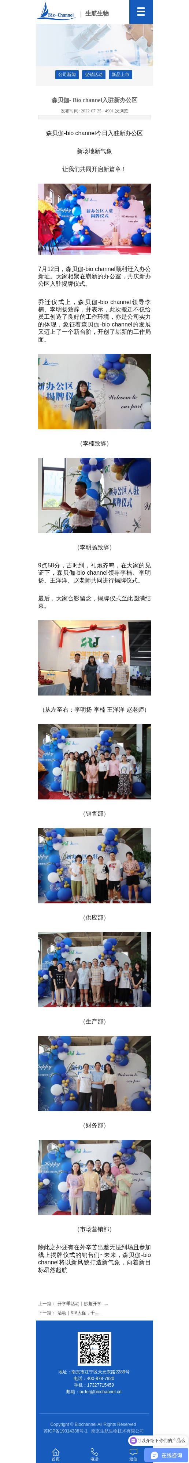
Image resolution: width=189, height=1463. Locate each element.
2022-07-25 (81, 110)
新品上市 (120, 74)
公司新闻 (67, 74)
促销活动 (94, 74)
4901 (116, 110)
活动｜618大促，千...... (79, 1312)
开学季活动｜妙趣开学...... (83, 1303)
